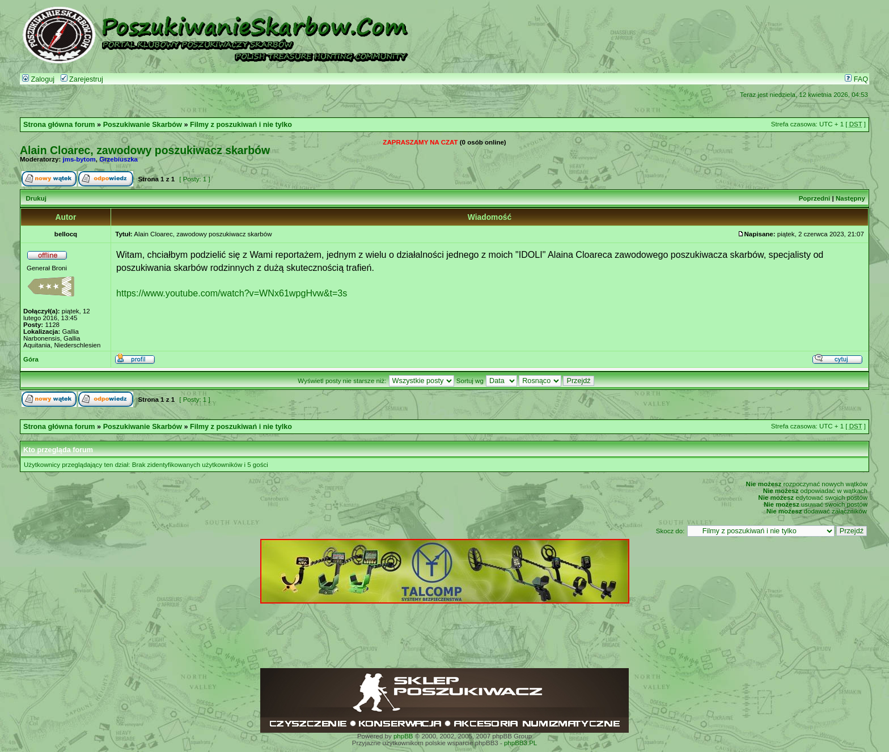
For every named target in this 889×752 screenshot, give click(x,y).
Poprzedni (815, 198)
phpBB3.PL (520, 743)
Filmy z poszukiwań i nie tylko (241, 125)
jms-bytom (79, 159)
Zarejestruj (82, 79)
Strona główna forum (59, 125)
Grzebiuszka (118, 159)
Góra (31, 359)
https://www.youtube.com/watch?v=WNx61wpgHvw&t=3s (231, 293)
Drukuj (36, 198)
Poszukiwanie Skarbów (142, 125)
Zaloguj (38, 79)
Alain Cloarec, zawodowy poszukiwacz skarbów (145, 150)
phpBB (403, 736)
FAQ (856, 79)
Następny (850, 198)
